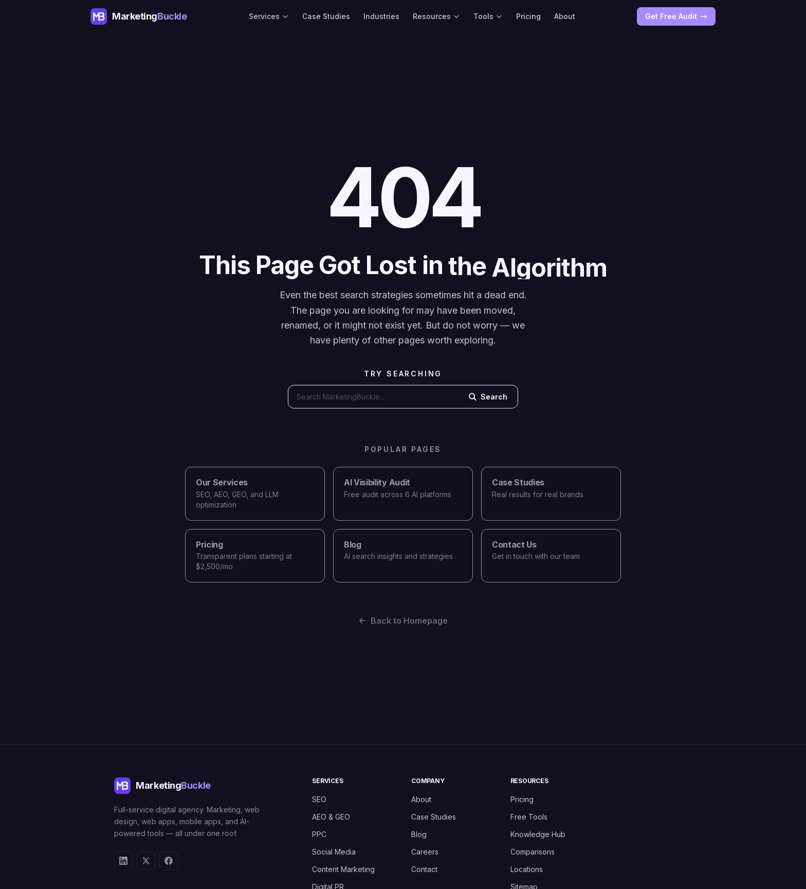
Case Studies (326, 16)
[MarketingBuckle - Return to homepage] (138, 16)
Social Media (334, 851)
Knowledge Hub (537, 834)
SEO (319, 799)
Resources (436, 16)
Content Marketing (343, 869)
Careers (424, 851)
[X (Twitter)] (146, 860)
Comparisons (532, 851)
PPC (319, 834)
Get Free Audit (676, 16)
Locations (526, 869)
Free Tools (528, 816)
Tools (488, 16)
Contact (424, 869)
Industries (381, 16)
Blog (419, 834)
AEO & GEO (331, 816)
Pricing (528, 16)
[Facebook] (168, 860)
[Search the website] (373, 399)
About (564, 16)
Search (487, 399)
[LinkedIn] (123, 860)
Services (269, 16)
